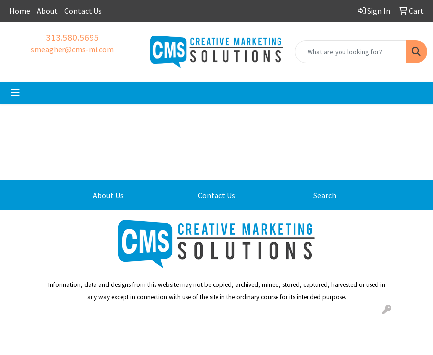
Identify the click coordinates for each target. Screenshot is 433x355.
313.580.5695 (72, 37)
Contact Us (83, 11)
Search (324, 195)
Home (19, 11)
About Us (108, 195)
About (47, 11)
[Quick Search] (350, 51)
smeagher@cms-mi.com (72, 49)
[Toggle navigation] (15, 93)
